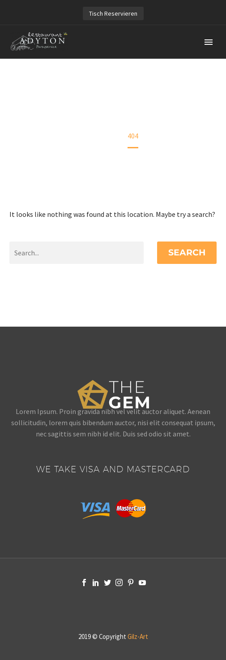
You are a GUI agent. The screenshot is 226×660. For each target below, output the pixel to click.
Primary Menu (209, 42)
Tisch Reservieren (113, 13)
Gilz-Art (138, 636)
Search (186, 252)
